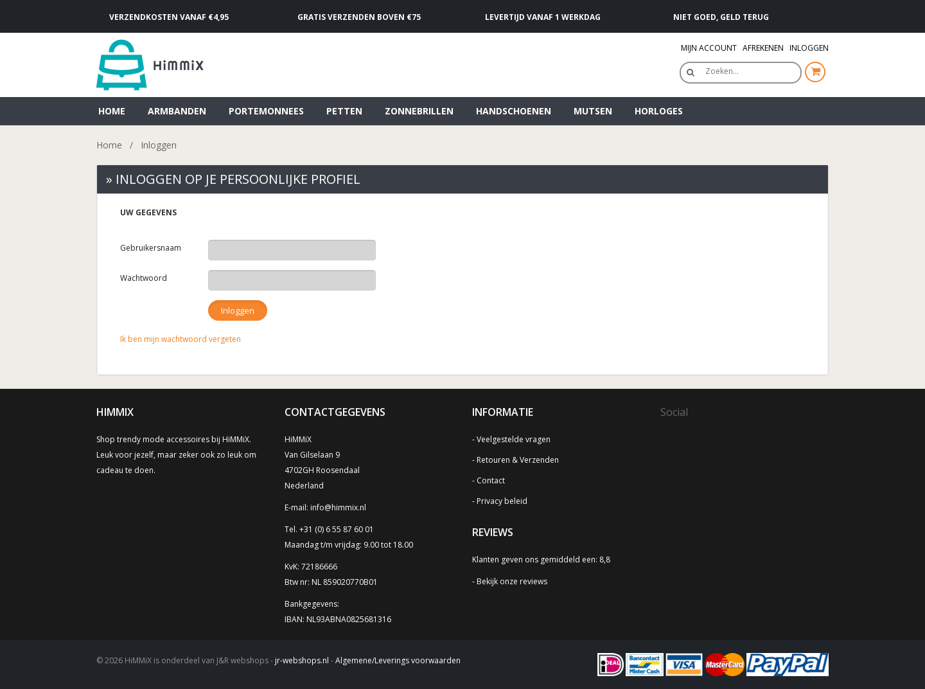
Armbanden (177, 111)
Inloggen (809, 47)
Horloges (659, 111)
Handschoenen (513, 111)
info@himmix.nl (338, 507)
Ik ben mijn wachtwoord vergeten (180, 339)
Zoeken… (722, 71)
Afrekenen (763, 47)
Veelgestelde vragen (514, 439)
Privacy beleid (502, 501)
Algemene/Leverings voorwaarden (398, 660)
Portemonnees (266, 111)
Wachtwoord (143, 278)
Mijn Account (709, 47)
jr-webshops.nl (302, 660)
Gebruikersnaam (150, 247)
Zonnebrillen (419, 111)
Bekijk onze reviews (512, 581)
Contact (491, 480)
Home (111, 111)
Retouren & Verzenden (518, 459)
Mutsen (593, 111)
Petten (344, 111)
